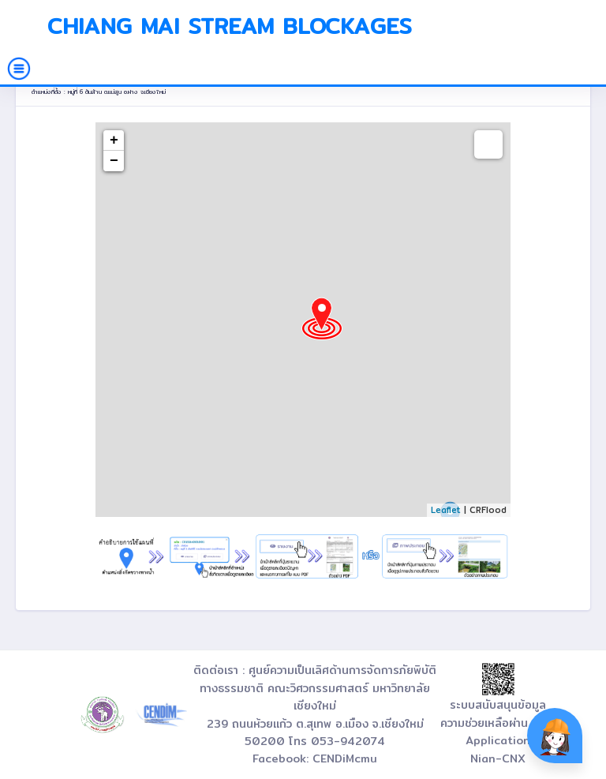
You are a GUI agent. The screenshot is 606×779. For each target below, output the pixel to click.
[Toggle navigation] (19, 68)
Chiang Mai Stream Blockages (229, 26)
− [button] (114, 161)
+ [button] (114, 140)
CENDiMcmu (344, 758)
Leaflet (446, 510)
